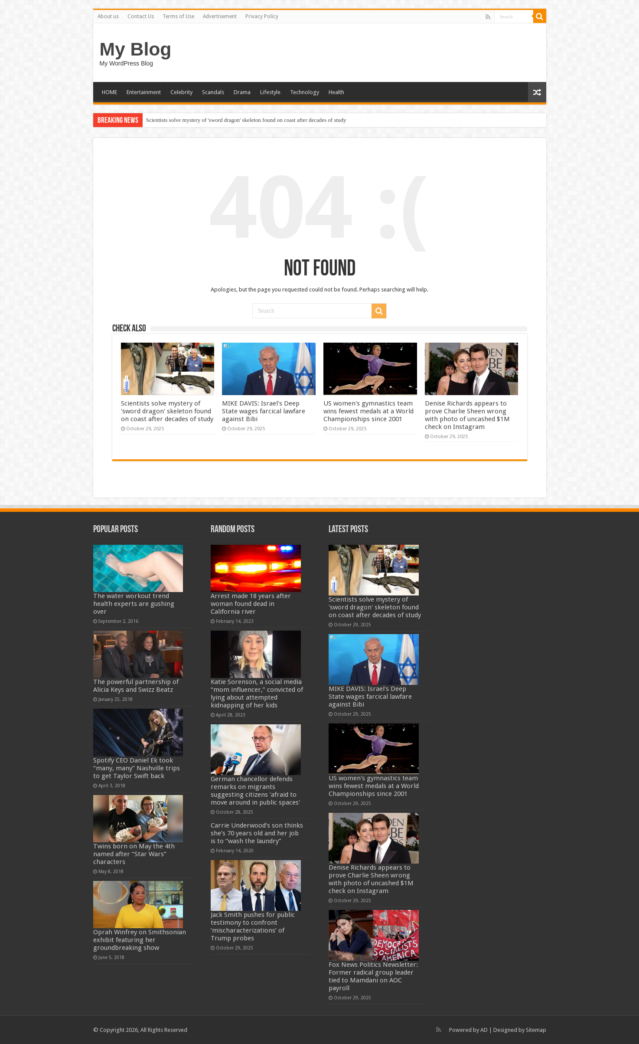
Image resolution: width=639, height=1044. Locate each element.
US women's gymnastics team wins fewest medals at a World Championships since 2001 (368, 411)
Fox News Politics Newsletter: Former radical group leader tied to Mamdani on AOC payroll (373, 976)
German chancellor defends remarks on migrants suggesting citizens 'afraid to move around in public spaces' (255, 790)
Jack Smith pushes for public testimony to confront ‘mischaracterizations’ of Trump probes (253, 926)
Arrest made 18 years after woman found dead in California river (251, 603)
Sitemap (536, 1030)
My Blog (136, 49)
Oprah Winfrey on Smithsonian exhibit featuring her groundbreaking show (139, 940)
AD (484, 1030)
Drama (242, 92)
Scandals (213, 92)
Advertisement (220, 16)
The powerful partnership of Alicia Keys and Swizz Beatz (136, 686)
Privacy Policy (261, 16)
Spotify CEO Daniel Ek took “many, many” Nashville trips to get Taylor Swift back (136, 768)
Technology (304, 92)
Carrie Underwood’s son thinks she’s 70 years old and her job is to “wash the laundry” (257, 833)
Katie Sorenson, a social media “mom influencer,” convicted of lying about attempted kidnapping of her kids (257, 693)
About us (108, 16)
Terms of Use (178, 16)
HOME (109, 92)
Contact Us (140, 16)
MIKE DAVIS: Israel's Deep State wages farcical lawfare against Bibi (263, 411)
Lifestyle (270, 92)
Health (336, 92)
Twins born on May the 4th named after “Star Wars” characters (134, 854)
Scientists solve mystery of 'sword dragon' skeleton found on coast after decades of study (246, 120)
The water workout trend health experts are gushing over (133, 603)
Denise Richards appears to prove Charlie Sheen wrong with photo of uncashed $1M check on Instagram (467, 415)
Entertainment (144, 92)
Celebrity (181, 92)
